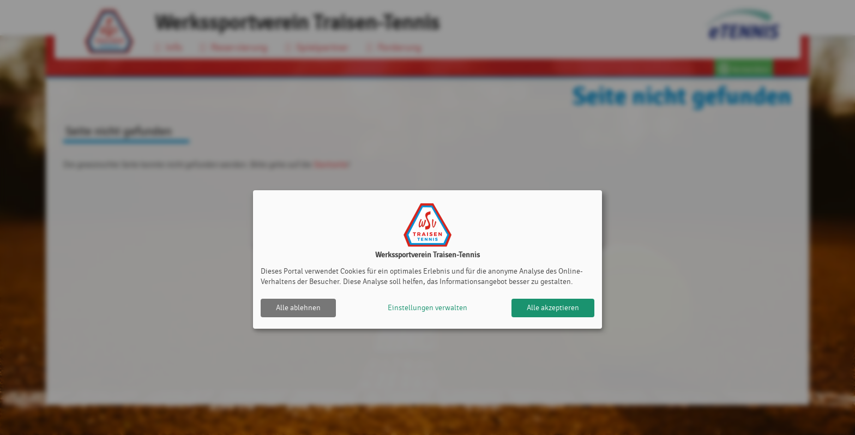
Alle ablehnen (298, 308)
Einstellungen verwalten (427, 308)
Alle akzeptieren (553, 308)
